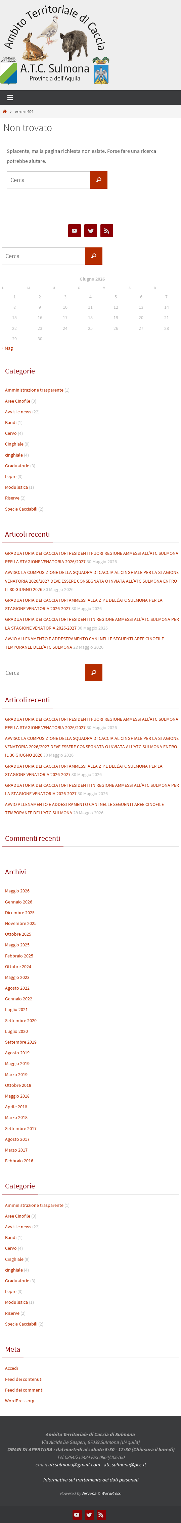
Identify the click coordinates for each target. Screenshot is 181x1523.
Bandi (10, 422)
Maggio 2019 (17, 1063)
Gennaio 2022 (18, 999)
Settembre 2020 (21, 1020)
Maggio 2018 (17, 1096)
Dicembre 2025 (20, 913)
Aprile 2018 (16, 1107)
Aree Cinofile (17, 401)
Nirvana (89, 1493)
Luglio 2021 (16, 1009)
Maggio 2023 (17, 977)
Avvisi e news (18, 412)
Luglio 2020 (16, 1031)
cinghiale (14, 455)
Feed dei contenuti (23, 1379)
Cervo (11, 433)
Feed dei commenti (24, 1390)
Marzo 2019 (16, 1074)
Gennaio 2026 (18, 902)
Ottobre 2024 (18, 966)
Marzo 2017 (16, 1150)
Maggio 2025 (17, 945)
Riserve (12, 498)
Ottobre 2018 (18, 1085)
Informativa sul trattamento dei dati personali (90, 1479)
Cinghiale (14, 444)
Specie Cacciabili (21, 509)
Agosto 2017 (17, 1139)
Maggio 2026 (17, 891)
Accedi (11, 1368)
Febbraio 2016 (19, 1161)
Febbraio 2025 (19, 956)
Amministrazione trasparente (34, 390)
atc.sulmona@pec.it (124, 1464)
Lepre (10, 476)
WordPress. (111, 1493)
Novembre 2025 (21, 923)
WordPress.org (19, 1401)
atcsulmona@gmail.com (74, 1464)
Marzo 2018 (16, 1117)
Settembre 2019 (21, 1042)
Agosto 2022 (17, 988)
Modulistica (16, 487)
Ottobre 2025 (18, 934)
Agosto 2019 (17, 1053)
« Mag (7, 348)
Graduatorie (17, 466)
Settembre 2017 (21, 1128)
